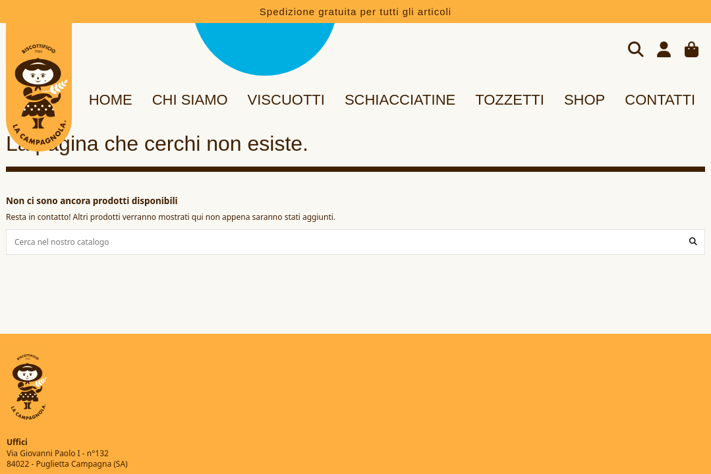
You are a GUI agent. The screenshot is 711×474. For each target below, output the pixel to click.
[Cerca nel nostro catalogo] (693, 242)
